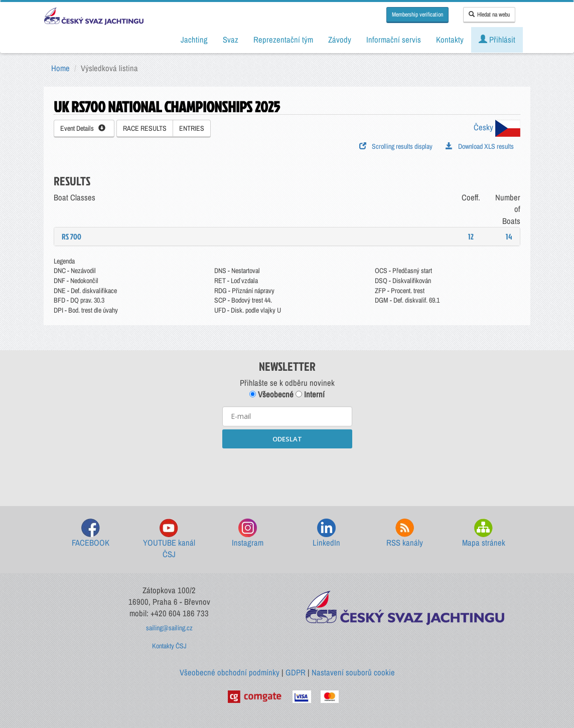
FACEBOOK (90, 533)
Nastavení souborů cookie (353, 672)
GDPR (295, 672)
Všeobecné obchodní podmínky (229, 672)
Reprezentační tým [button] (283, 39)
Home (60, 68)
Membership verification (417, 15)
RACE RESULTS (145, 128)
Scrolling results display (396, 146)
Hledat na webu (489, 15)
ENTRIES (191, 128)
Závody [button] (339, 39)
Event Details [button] (82, 128)
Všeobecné (271, 394)
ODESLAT (287, 438)
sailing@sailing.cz (169, 627)
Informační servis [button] (393, 39)
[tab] (287, 236)
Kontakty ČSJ (169, 645)
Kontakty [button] (450, 39)
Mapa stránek (483, 533)
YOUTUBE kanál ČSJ (169, 539)
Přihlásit (497, 39)
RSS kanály (404, 533)
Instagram (247, 533)
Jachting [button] (194, 39)
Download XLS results (480, 146)
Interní (310, 394)
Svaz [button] (230, 39)
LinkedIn (326, 533)
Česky (497, 127)
